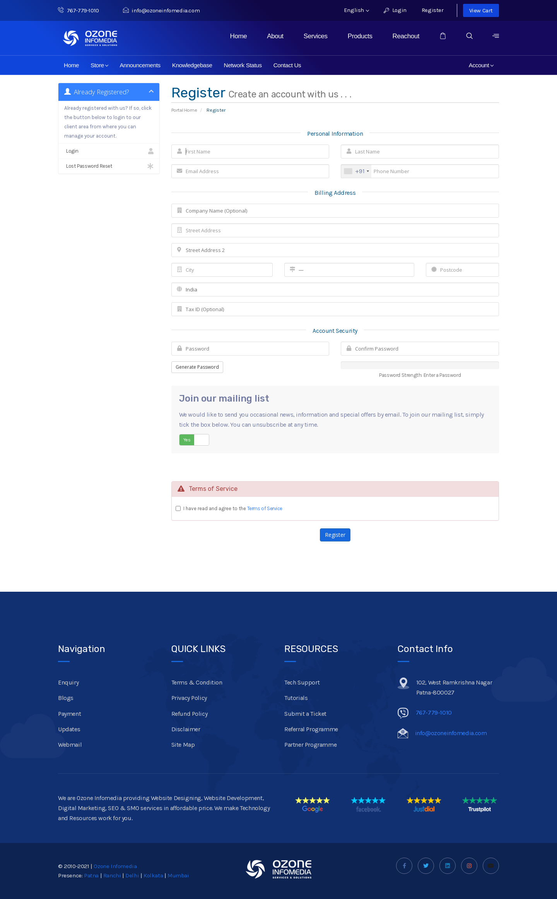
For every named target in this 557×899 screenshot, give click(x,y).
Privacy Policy (189, 697)
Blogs (65, 697)
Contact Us (287, 65)
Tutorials (296, 697)
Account (481, 65)
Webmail (70, 744)
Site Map (183, 744)
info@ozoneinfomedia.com (161, 10)
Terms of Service (265, 508)
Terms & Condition (196, 682)
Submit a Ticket (305, 713)
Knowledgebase (192, 65)
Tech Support (302, 682)
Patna (91, 875)
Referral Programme (311, 729)
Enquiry (68, 682)
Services (316, 36)
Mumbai (178, 875)
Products (360, 36)
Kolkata (153, 875)
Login (395, 10)
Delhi (132, 875)
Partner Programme (310, 744)
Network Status (243, 65)
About (275, 36)
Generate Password (197, 367)
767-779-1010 (83, 10)
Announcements (140, 65)
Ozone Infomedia (115, 866)
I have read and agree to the (233, 508)
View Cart (481, 10)
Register (433, 10)
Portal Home (184, 110)
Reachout (406, 36)
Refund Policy (189, 713)
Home (238, 36)
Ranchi (112, 875)
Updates (69, 729)
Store (100, 65)
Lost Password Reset (109, 166)
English (356, 10)
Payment (69, 713)
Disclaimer (185, 729)
